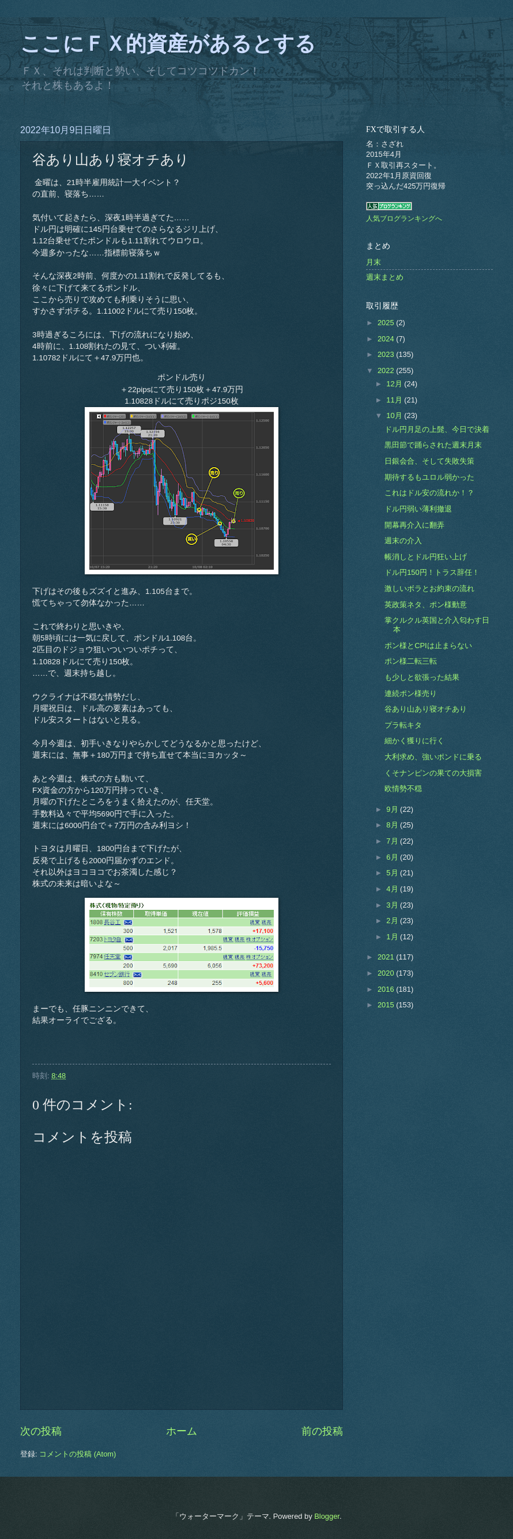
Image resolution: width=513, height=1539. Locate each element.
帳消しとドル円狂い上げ (425, 556)
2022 (387, 370)
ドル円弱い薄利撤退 (418, 509)
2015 (387, 1004)
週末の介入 (403, 540)
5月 (393, 872)
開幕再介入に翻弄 (414, 525)
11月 (395, 400)
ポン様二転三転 (410, 661)
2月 (393, 920)
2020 (387, 973)
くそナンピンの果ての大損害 (433, 773)
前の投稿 (322, 1431)
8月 (393, 825)
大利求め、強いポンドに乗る (433, 756)
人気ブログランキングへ (404, 219)
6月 (393, 857)
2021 (387, 957)
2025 (387, 322)
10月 (395, 415)
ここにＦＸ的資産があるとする (168, 43)
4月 (393, 889)
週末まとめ (384, 277)
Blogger (327, 1516)
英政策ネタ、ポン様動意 (425, 604)
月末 (373, 262)
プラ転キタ (403, 725)
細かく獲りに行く (414, 740)
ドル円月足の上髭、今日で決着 (436, 429)
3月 (393, 905)
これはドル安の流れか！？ (429, 492)
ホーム (181, 1431)
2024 (387, 338)
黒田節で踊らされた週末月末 (433, 445)
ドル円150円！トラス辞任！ (431, 572)
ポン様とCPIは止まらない (427, 645)
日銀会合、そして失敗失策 (429, 461)
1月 (393, 936)
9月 (393, 809)
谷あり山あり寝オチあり (425, 709)
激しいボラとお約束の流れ (429, 588)
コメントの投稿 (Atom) (77, 1454)
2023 (387, 354)
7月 (393, 841)
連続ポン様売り (410, 693)
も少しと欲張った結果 (421, 677)
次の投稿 (41, 1431)
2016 (387, 989)
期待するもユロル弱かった (429, 477)
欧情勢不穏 (403, 788)
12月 (395, 383)
